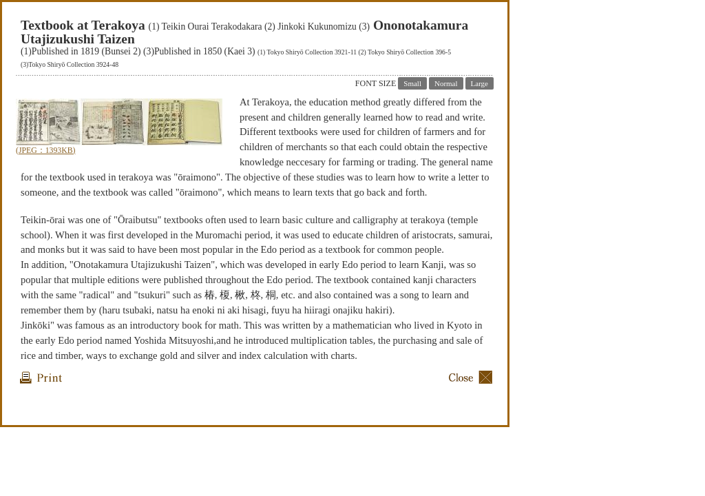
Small (412, 83)
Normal (446, 83)
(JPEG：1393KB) (46, 150)
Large (479, 83)
